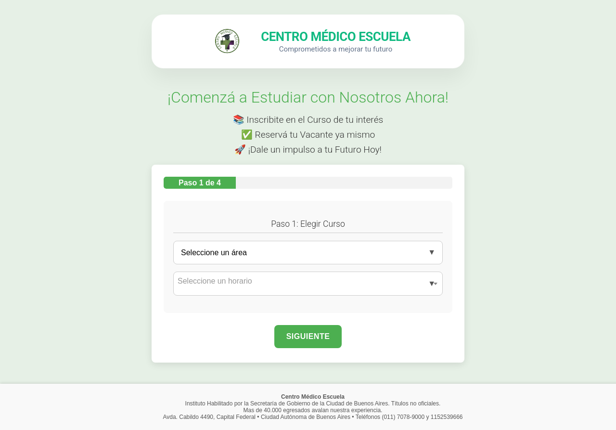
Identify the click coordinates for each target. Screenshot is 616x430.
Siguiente (308, 336)
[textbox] (308, 281)
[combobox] (308, 284)
